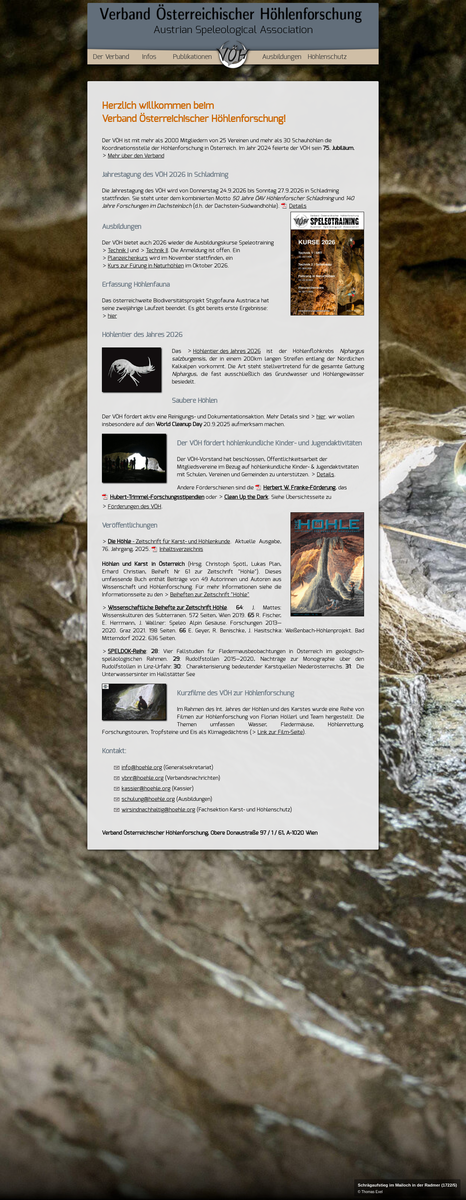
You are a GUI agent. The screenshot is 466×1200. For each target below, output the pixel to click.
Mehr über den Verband (136, 156)
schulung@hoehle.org (148, 799)
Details (298, 206)
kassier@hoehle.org (146, 788)
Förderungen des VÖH (134, 506)
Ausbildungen (281, 57)
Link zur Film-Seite (280, 732)
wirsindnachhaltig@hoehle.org (158, 809)
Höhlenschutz (327, 57)
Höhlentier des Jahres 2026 (227, 351)
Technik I (118, 250)
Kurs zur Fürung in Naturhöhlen (146, 266)
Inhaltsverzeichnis (181, 549)
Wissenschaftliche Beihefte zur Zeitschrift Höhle (167, 608)
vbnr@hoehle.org (142, 778)
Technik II (157, 250)
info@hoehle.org (142, 767)
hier (112, 316)
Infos (149, 57)
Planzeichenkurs (128, 258)
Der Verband (111, 57)
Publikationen (192, 57)
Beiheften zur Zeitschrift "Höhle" (209, 594)
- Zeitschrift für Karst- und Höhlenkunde (169, 541)
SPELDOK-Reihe (127, 651)
